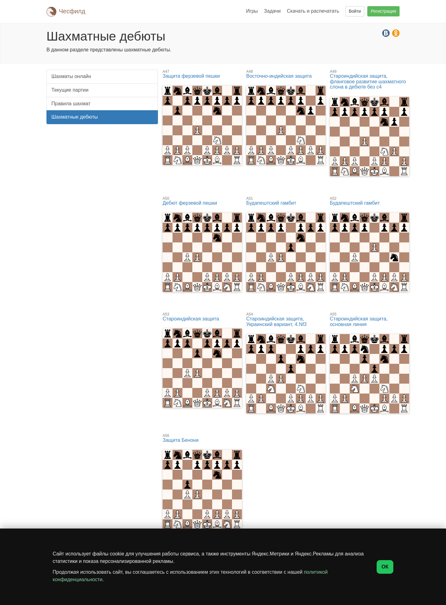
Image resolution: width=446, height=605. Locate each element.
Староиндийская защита (202, 316)
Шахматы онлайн (71, 76)
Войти (355, 11)
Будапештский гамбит (286, 201)
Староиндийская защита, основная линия (369, 319)
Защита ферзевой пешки (202, 74)
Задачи (272, 11)
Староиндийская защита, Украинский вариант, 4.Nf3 (286, 319)
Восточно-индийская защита (286, 74)
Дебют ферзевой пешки (202, 201)
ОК (385, 566)
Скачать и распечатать (313, 11)
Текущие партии (70, 90)
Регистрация (383, 11)
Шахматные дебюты (74, 117)
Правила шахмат (70, 103)
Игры (252, 11)
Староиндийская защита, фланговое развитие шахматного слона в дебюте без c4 (369, 79)
